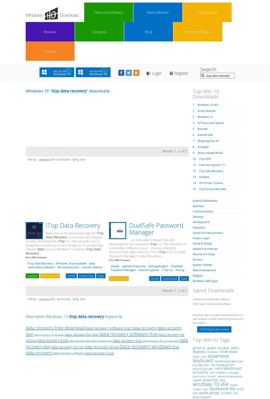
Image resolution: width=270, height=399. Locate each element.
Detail (71, 237)
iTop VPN (205, 120)
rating (75, 121)
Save (101, 237)
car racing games (222, 326)
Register (190, 34)
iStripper (203, 108)
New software (114, 12)
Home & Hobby (202, 204)
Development (201, 183)
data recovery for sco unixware (161, 302)
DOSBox (204, 138)
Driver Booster (207, 72)
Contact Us (160, 372)
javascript (210, 340)
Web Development (205, 231)
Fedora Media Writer (211, 114)
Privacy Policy (134, 372)
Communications (203, 172)
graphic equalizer (218, 309)
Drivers (234, 12)
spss (222, 341)
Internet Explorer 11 (212, 126)
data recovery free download (55, 289)
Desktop (198, 178)
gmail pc (199, 308)
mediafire (212, 312)
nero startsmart (228, 329)
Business (198, 167)
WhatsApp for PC (209, 102)
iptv (206, 350)
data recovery (144, 289)
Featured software (94, 12)
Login (164, 34)
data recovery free (79, 302)
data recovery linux (101, 308)
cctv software (218, 333)
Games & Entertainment (208, 194)
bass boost (199, 337)
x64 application (158, 227)
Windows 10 (205, 78)
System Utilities (202, 226)
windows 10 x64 (210, 344)
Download (86, 237)
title (53, 121)
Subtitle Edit (205, 96)
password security (134, 227)
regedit (197, 341)
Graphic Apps (201, 199)
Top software (134, 12)
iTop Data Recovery (73, 186)
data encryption (149, 231)
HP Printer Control (211, 144)
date (83, 121)
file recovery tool (68, 228)
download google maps (229, 322)
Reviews (154, 12)
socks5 (211, 337)
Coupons (174, 12)
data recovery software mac (108, 289)
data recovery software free (128, 295)
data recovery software (68, 314)
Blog (194, 12)
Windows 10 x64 (208, 66)
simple (115, 227)
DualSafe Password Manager (156, 190)
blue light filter (201, 326)
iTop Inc (167, 231)
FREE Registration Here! (214, 290)
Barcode (203, 90)
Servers (197, 220)
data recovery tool (101, 302)
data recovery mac (127, 301)
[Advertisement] (51, 83)
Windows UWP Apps (206, 242)
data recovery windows (145, 307)
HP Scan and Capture (211, 84)
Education (199, 188)
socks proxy (209, 353)
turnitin (226, 354)
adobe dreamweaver (230, 337)
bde (203, 317)
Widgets (198, 236)
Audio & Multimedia (205, 162)
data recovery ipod (99, 314)
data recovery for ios (67, 308)
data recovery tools (52, 301)
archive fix (200, 333)
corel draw (228, 312)
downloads (63, 121)
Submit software (214, 12)
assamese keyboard (211, 318)
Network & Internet (205, 210)
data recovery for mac (82, 295)
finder (196, 317)
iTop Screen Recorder (213, 150)
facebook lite (222, 349)
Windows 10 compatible (71, 224)
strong (180, 231)
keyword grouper (203, 329)
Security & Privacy (204, 215)
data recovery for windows (49, 296)
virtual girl (233, 333)
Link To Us (109, 372)
